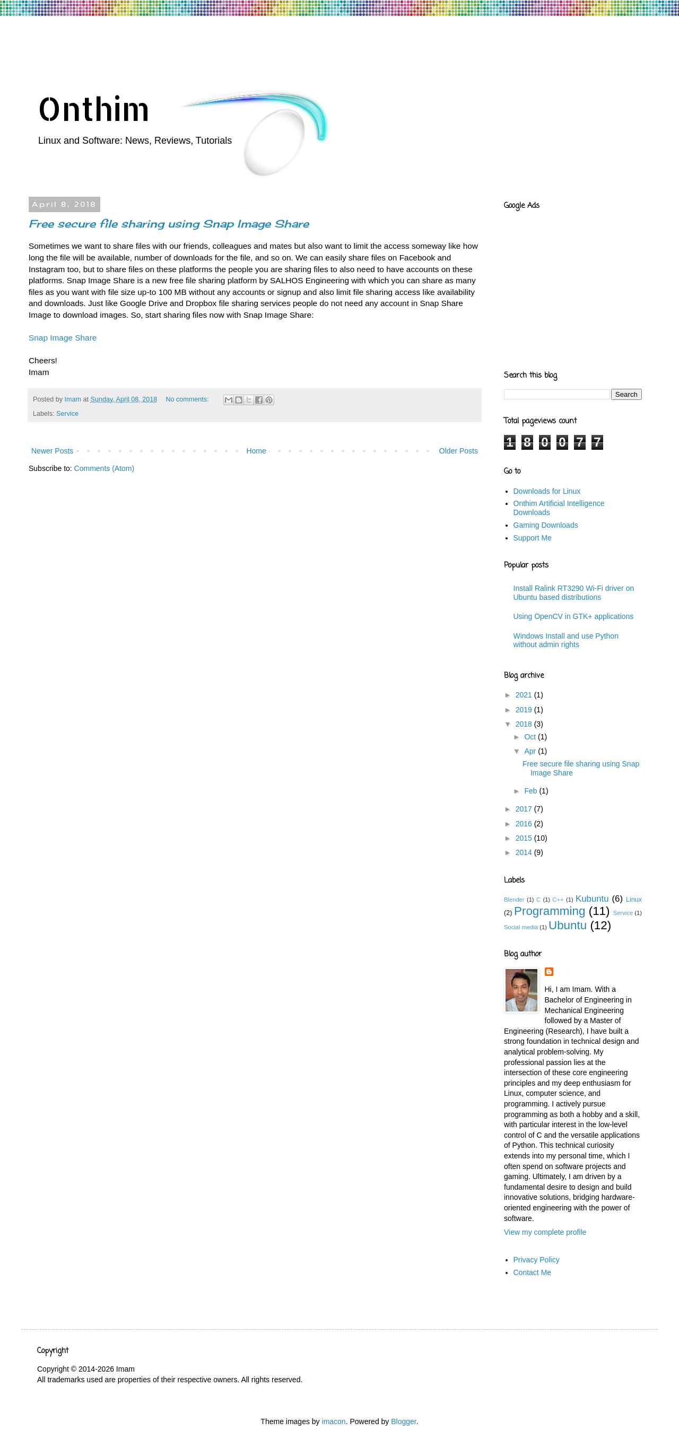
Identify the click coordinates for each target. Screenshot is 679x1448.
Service (67, 413)
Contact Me (532, 1272)
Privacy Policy (536, 1259)
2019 (525, 709)
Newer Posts (52, 451)
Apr (531, 751)
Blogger (403, 1421)
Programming (549, 911)
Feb (531, 791)
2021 (525, 695)
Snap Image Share (63, 337)
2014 (525, 852)
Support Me (532, 538)
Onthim (93, 108)
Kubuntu (592, 899)
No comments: (188, 399)
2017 (525, 809)
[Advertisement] (230, 45)
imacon (334, 1421)
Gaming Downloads (545, 525)
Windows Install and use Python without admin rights (566, 640)
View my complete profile (545, 1232)
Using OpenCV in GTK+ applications (573, 616)
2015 (525, 838)
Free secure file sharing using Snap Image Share (169, 223)
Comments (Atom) (104, 468)
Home (256, 451)
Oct (531, 736)
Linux (634, 899)
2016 (525, 823)
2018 (525, 724)
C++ (557, 899)
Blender (514, 899)
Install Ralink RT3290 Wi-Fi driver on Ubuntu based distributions (573, 592)
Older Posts (458, 451)
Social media (521, 927)
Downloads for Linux (547, 491)
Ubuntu (568, 925)
